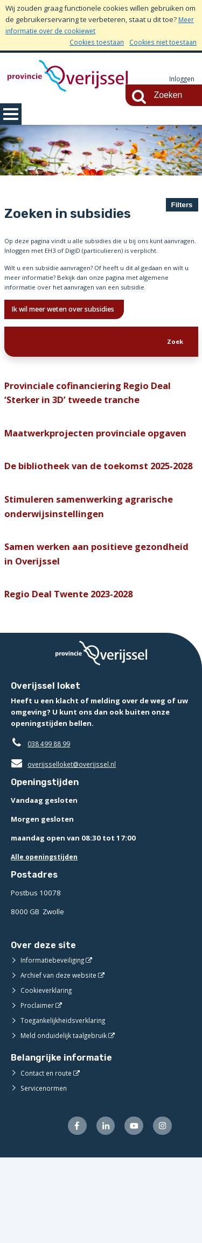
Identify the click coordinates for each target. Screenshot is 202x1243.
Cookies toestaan (91, 42)
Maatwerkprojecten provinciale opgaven (79, 481)
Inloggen (180, 79)
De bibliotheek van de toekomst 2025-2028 (97, 532)
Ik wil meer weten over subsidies (74, 341)
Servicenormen (45, 1171)
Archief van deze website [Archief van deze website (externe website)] (61, 1058)
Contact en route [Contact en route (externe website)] (47, 1156)
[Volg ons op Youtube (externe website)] (131, 1210)
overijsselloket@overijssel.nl (66, 847)
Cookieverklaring (48, 1073)
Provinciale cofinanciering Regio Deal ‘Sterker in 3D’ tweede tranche (93, 430)
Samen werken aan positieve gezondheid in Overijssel (73, 633)
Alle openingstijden (46, 940)
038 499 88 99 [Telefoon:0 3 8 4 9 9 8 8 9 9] (51, 827)
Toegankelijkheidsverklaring (66, 1103)
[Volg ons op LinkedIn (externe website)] (100, 1210)
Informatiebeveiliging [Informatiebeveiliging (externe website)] (54, 1043)
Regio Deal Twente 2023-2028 (76, 676)
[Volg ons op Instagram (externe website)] (161, 1210)
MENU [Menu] (11, 114)
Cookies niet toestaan (161, 42)
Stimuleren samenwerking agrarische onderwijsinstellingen (94, 583)
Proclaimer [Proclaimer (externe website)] (37, 1088)
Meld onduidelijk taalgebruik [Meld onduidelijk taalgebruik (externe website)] (66, 1119)
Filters (182, 205)
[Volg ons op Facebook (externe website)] (70, 1210)
